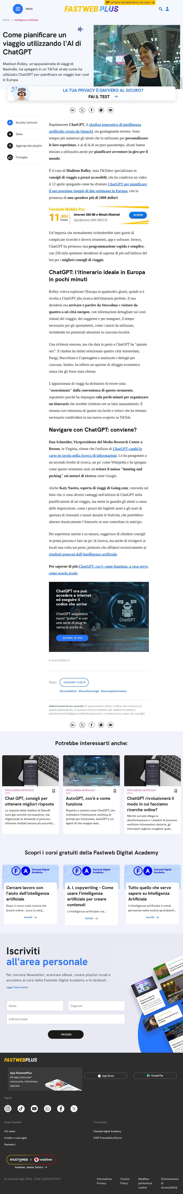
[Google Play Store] (155, 1076)
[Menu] (23, 9)
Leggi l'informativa (17, 987)
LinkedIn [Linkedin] (73, 110)
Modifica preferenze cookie (145, 1183)
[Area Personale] (167, 9)
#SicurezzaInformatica (113, 691)
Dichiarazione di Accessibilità (170, 1183)
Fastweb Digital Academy (107, 1131)
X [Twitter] (82, 110)
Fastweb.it (9, 1144)
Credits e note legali (15, 1137)
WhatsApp (101, 110)
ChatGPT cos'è (75, 682)
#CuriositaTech (68, 691)
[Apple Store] (106, 1076)
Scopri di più (72, 638)
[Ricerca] (161, 9)
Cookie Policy (125, 1181)
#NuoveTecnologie (88, 691)
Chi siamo (9, 1131)
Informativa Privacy (104, 1181)
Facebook (92, 110)
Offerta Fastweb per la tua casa (130, 2)
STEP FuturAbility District (108, 1137)
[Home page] (91, 9)
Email (110, 110)
